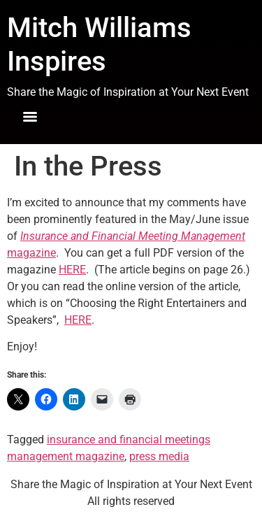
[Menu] (30, 116)
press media (159, 456)
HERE (72, 269)
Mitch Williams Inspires (99, 44)
